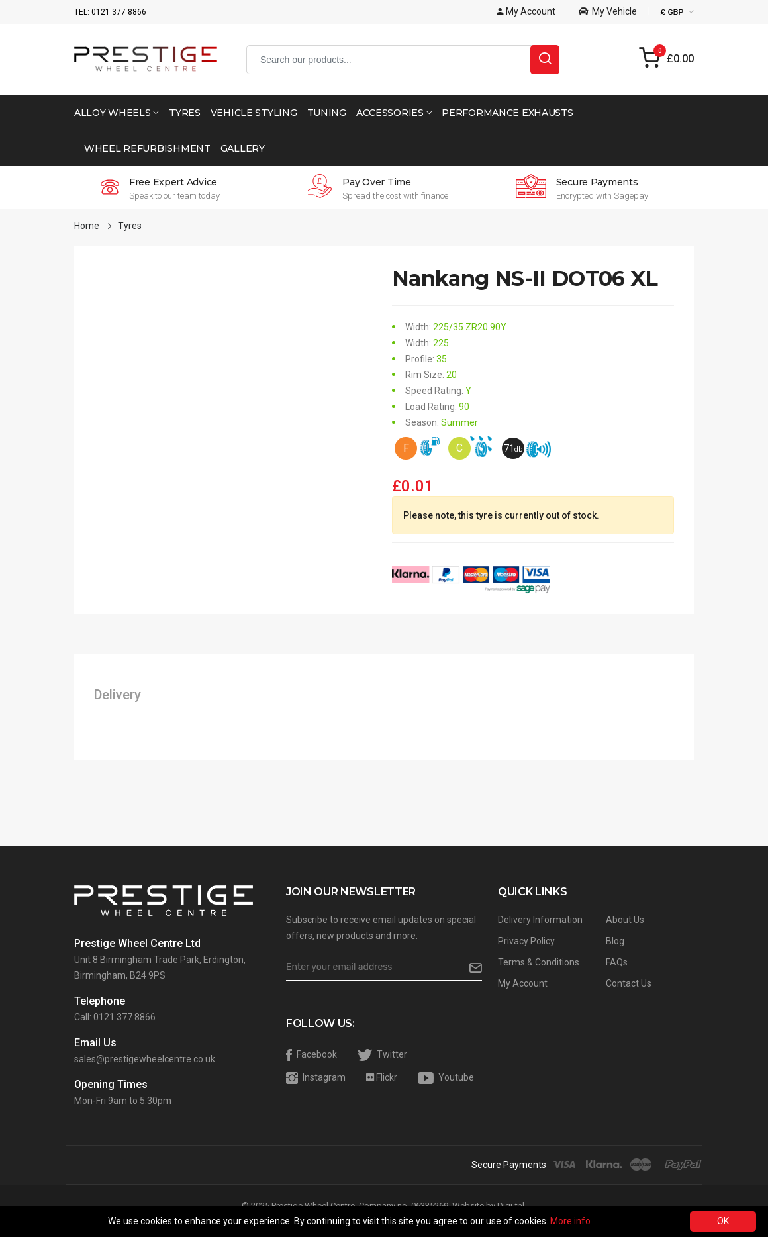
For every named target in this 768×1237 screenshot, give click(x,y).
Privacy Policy (526, 941)
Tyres (185, 113)
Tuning (326, 113)
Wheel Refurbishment (147, 148)
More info (570, 1221)
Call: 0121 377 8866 (115, 1017)
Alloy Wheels (116, 113)
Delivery (117, 695)
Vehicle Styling (254, 113)
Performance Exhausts (507, 113)
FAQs (617, 962)
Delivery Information (540, 920)
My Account (523, 983)
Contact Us (628, 983)
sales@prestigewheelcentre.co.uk (144, 1059)
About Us (625, 920)
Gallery (242, 148)
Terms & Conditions (538, 962)
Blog (615, 941)
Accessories (394, 113)
